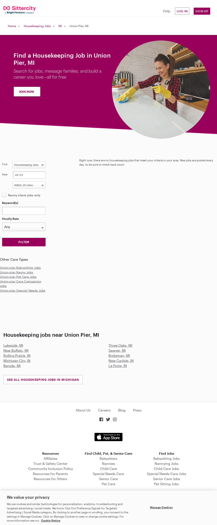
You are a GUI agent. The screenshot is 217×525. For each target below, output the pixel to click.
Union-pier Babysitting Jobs (20, 267)
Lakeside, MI (13, 345)
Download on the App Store (108, 437)
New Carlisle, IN (121, 361)
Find (4, 164)
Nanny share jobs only (24, 195)
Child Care (108, 469)
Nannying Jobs (166, 463)
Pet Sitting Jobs (166, 484)
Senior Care (108, 479)
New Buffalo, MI (15, 350)
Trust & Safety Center (50, 463)
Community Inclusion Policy (50, 469)
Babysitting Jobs (166, 458)
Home (12, 26)
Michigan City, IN (17, 361)
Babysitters (108, 458)
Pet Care (108, 484)
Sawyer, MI (117, 350)
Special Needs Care (108, 474)
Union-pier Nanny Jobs (16, 272)
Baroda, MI (12, 366)
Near (5, 174)
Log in (182, 11)
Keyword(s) (10, 203)
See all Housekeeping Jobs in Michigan (43, 379)
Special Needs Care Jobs (166, 474)
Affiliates (50, 458)
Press (137, 410)
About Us (83, 410)
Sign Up (202, 11)
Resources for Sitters (50, 479)
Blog (121, 410)
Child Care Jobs (166, 469)
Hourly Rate (10, 218)
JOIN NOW (26, 91)
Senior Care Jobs (166, 479)
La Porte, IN (117, 366)
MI (60, 26)
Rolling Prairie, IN (17, 355)
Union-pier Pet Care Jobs (18, 276)
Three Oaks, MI (120, 345)
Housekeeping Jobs (37, 26)
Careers (104, 410)
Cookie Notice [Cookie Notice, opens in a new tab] (50, 520)
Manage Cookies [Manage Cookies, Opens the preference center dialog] (161, 507)
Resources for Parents (50, 474)
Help (166, 11)
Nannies (108, 463)
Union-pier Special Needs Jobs (23, 290)
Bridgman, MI (119, 355)
